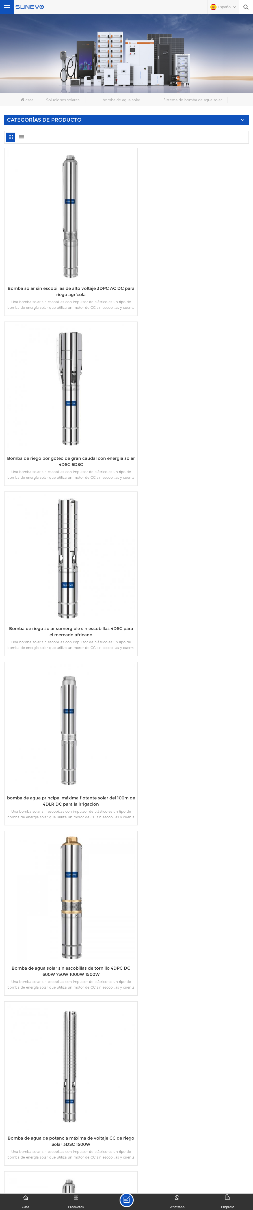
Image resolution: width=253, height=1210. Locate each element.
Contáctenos (203, 1170)
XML (118, 1177)
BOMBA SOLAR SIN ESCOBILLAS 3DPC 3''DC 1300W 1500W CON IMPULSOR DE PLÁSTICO (189, 729)
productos (96, 1170)
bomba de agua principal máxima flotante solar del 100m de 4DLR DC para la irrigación (64, 585)
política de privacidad (156, 1177)
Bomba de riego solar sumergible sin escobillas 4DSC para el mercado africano (189, 429)
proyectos (165, 1170)
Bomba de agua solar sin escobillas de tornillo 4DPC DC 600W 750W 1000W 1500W (189, 585)
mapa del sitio (88, 1177)
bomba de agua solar (121, 100)
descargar (131, 1170)
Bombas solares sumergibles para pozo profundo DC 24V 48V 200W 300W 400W (64, 1041)
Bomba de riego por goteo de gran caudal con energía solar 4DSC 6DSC (189, 273)
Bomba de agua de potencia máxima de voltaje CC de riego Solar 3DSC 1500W (64, 741)
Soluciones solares (62, 100)
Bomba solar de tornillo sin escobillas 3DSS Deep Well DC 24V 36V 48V (189, 885)
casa (27, 100)
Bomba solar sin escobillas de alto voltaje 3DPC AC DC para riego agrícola (64, 277)
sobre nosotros (54, 1170)
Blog (233, 1170)
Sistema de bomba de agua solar (192, 100)
